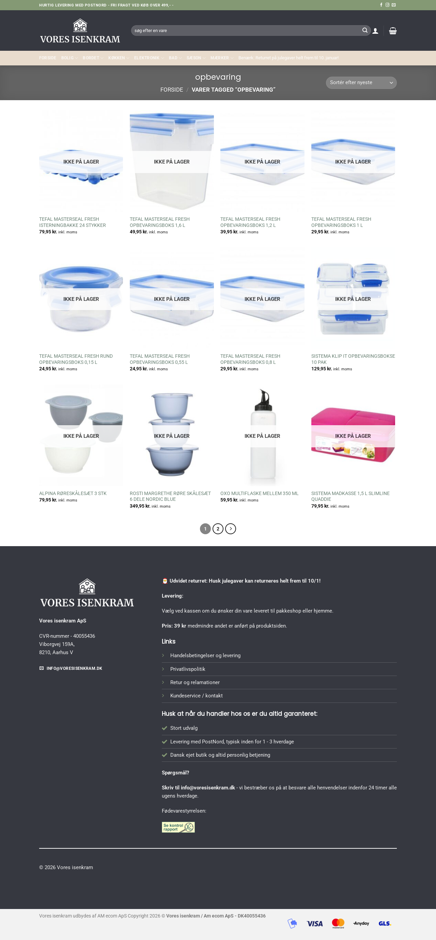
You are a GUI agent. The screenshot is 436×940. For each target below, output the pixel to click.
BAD (175, 58)
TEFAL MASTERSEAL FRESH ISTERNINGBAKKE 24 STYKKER (72, 222)
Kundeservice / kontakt (196, 696)
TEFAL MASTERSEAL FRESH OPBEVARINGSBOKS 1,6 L (160, 222)
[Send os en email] (393, 5)
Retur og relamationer (195, 682)
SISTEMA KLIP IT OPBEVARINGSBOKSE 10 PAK (353, 359)
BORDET (93, 58)
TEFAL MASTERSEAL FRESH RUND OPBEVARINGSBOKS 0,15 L (76, 359)
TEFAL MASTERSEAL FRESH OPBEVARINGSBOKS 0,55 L (160, 359)
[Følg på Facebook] (381, 5)
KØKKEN (118, 58)
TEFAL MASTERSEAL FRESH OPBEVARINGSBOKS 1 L (341, 222)
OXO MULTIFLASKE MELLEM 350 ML (259, 493)
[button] (375, 30)
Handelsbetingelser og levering (205, 655)
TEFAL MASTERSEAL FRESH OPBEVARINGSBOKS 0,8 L (250, 359)
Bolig (69, 58)
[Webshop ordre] (361, 83)
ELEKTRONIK (149, 58)
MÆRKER (222, 58)
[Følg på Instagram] (387, 5)
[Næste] (230, 528)
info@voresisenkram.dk (208, 788)
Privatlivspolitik (187, 669)
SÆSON (196, 58)
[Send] (364, 30)
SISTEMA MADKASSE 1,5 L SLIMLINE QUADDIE (350, 496)
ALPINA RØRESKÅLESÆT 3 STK (73, 493)
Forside (48, 58)
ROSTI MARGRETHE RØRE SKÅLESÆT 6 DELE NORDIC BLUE (170, 496)
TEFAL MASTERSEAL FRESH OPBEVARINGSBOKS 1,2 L (250, 222)
